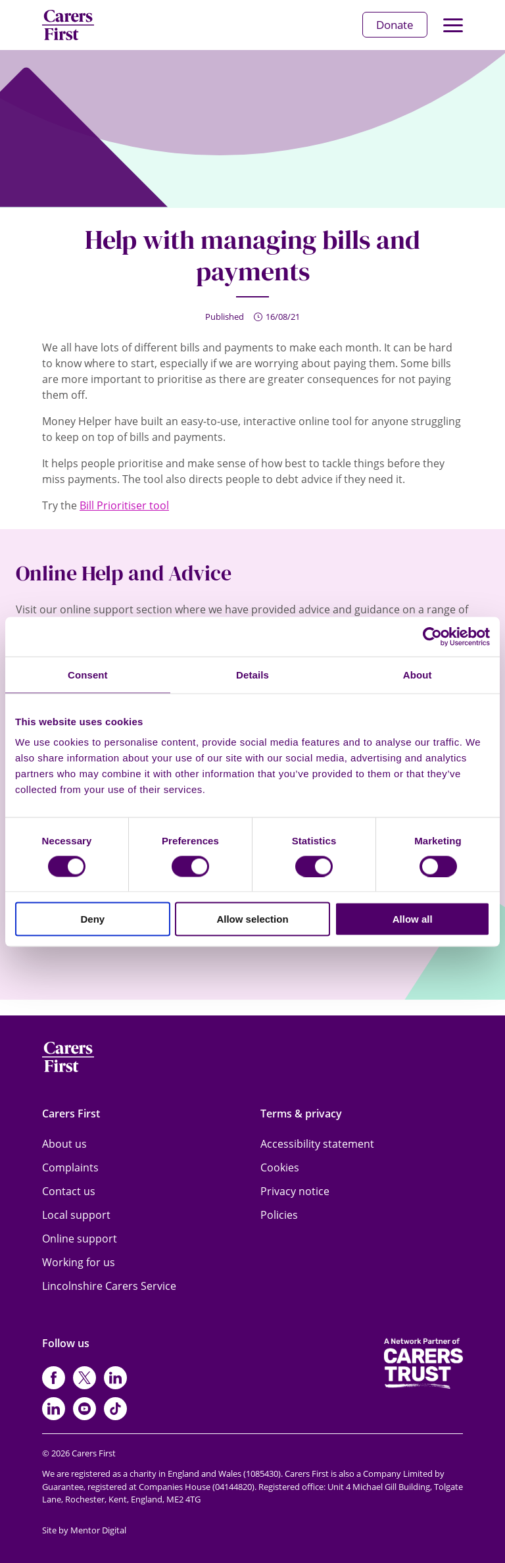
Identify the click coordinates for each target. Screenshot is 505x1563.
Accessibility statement (317, 1144)
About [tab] (417, 674)
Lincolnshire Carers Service (109, 1286)
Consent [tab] (88, 674)
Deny (92, 919)
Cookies (279, 1167)
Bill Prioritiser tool (124, 505)
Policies (279, 1215)
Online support (79, 1238)
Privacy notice (294, 1191)
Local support (76, 1215)
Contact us (68, 1191)
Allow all (413, 919)
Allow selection (252, 919)
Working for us (78, 1262)
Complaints (70, 1167)
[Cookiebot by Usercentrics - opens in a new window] (432, 636)
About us (64, 1144)
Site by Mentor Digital (84, 1530)
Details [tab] (252, 674)
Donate (395, 24)
